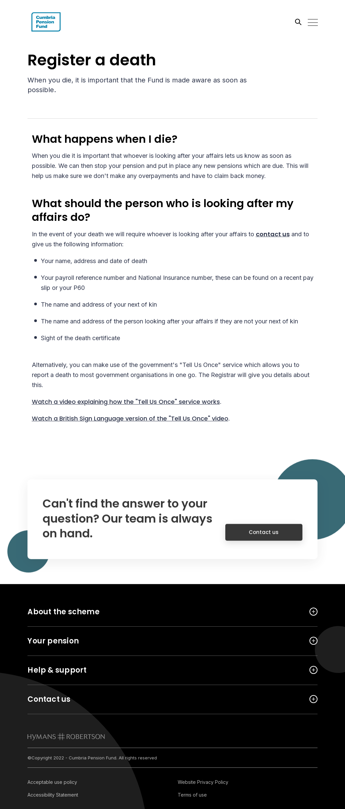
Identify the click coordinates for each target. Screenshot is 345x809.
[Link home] (57, 22)
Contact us (264, 536)
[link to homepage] (66, 737)
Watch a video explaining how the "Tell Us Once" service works (126, 401)
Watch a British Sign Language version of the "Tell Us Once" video (130, 418)
